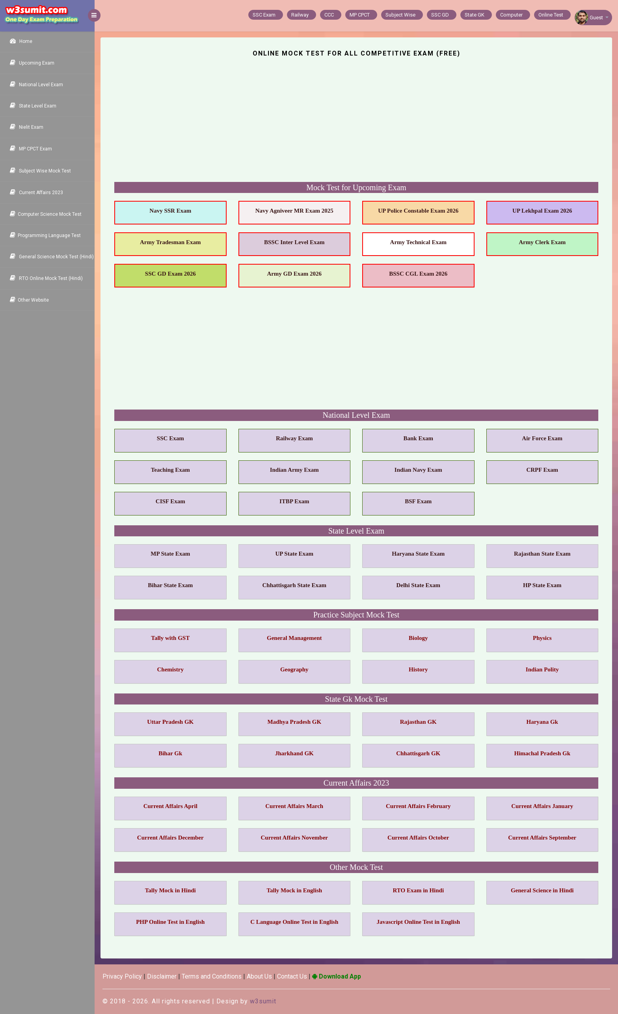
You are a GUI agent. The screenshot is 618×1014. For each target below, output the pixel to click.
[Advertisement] (349, 125)
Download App (336, 976)
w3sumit (263, 1001)
